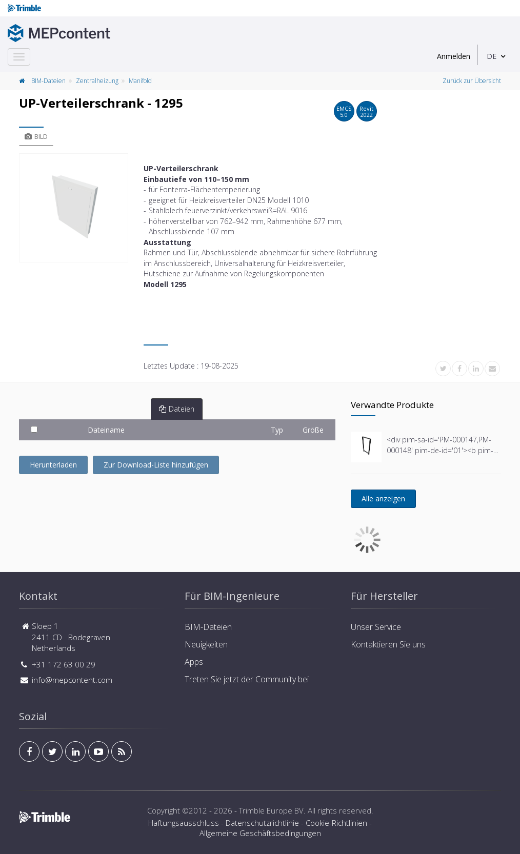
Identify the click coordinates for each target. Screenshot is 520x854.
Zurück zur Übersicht (472, 80)
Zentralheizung (97, 80)
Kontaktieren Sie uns (388, 644)
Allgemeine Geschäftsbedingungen (260, 833)
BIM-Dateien (48, 80)
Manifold (140, 80)
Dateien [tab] (176, 409)
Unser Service (376, 627)
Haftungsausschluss (183, 823)
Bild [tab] (36, 136)
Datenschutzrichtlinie (262, 823)
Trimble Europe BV (271, 810)
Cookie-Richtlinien (336, 823)
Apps (194, 661)
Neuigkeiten (206, 644)
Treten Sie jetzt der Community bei (247, 679)
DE (491, 56)
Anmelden (453, 56)
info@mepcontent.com (72, 680)
